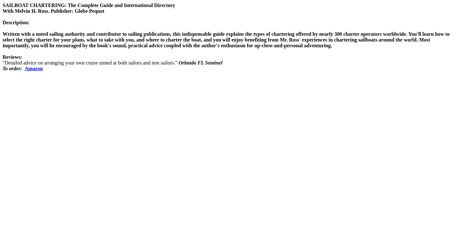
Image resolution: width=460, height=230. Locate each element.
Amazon (34, 68)
